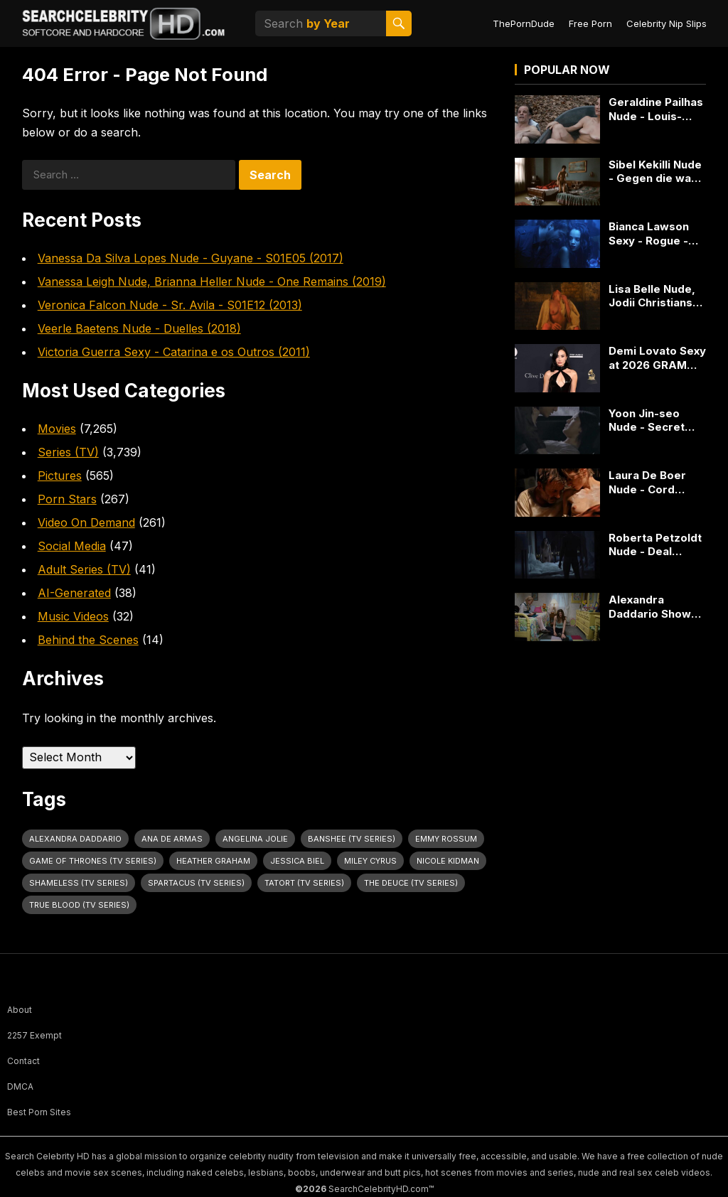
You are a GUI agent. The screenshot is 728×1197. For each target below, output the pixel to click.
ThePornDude (524, 23)
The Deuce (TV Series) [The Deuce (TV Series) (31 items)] (411, 883)
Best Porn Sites (39, 1112)
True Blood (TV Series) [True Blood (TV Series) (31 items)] (79, 905)
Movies (57, 429)
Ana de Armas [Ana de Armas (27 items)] (172, 839)
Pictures (60, 475)
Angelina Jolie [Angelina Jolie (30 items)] (255, 839)
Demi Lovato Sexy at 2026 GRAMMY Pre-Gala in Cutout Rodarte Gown (657, 358)
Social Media (72, 546)
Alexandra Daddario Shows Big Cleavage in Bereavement (653, 607)
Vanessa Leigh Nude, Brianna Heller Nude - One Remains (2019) (212, 281)
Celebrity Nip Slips (666, 23)
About (19, 1009)
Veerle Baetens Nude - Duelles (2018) (139, 328)
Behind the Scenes (88, 640)
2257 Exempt (34, 1035)
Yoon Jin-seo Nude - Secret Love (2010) (647, 420)
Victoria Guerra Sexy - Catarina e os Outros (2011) (174, 352)
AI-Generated (74, 593)
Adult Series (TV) (84, 569)
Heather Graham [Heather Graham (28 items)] (213, 861)
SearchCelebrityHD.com (378, 1188)
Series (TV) (68, 452)
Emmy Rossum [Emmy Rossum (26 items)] (446, 839)
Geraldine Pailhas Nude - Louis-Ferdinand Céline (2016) (656, 109)
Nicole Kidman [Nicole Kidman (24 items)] (448, 861)
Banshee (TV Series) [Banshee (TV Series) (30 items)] (351, 839)
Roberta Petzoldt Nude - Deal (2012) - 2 (655, 545)
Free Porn (590, 23)
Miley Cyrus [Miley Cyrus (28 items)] (370, 861)
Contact (23, 1061)
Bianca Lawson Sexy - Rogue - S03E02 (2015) (649, 233)
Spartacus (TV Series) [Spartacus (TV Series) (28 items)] (196, 883)
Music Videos (73, 616)
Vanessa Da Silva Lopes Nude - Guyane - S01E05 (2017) (190, 258)
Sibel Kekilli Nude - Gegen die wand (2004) (657, 172)
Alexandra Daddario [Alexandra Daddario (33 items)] (75, 839)
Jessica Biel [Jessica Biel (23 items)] (297, 861)
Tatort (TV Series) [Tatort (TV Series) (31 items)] (304, 883)
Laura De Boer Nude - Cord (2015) (647, 482)
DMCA (20, 1086)
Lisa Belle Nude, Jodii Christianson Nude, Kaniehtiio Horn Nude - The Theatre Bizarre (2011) (657, 296)
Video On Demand (86, 522)
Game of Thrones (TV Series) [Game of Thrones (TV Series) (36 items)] (92, 861)
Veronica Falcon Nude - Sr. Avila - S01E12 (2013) (170, 305)
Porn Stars (67, 499)
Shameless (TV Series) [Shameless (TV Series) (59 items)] (78, 883)
